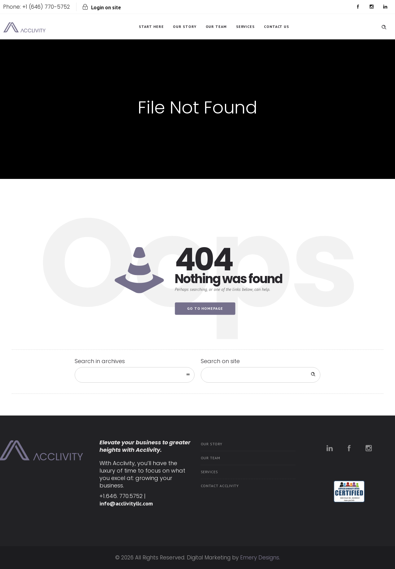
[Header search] (384, 26)
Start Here (151, 26)
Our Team (216, 26)
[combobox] (135, 375)
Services (245, 26)
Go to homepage (205, 308)
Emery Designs (259, 557)
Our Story (184, 26)
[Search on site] (261, 375)
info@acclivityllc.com (126, 503)
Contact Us (276, 26)
